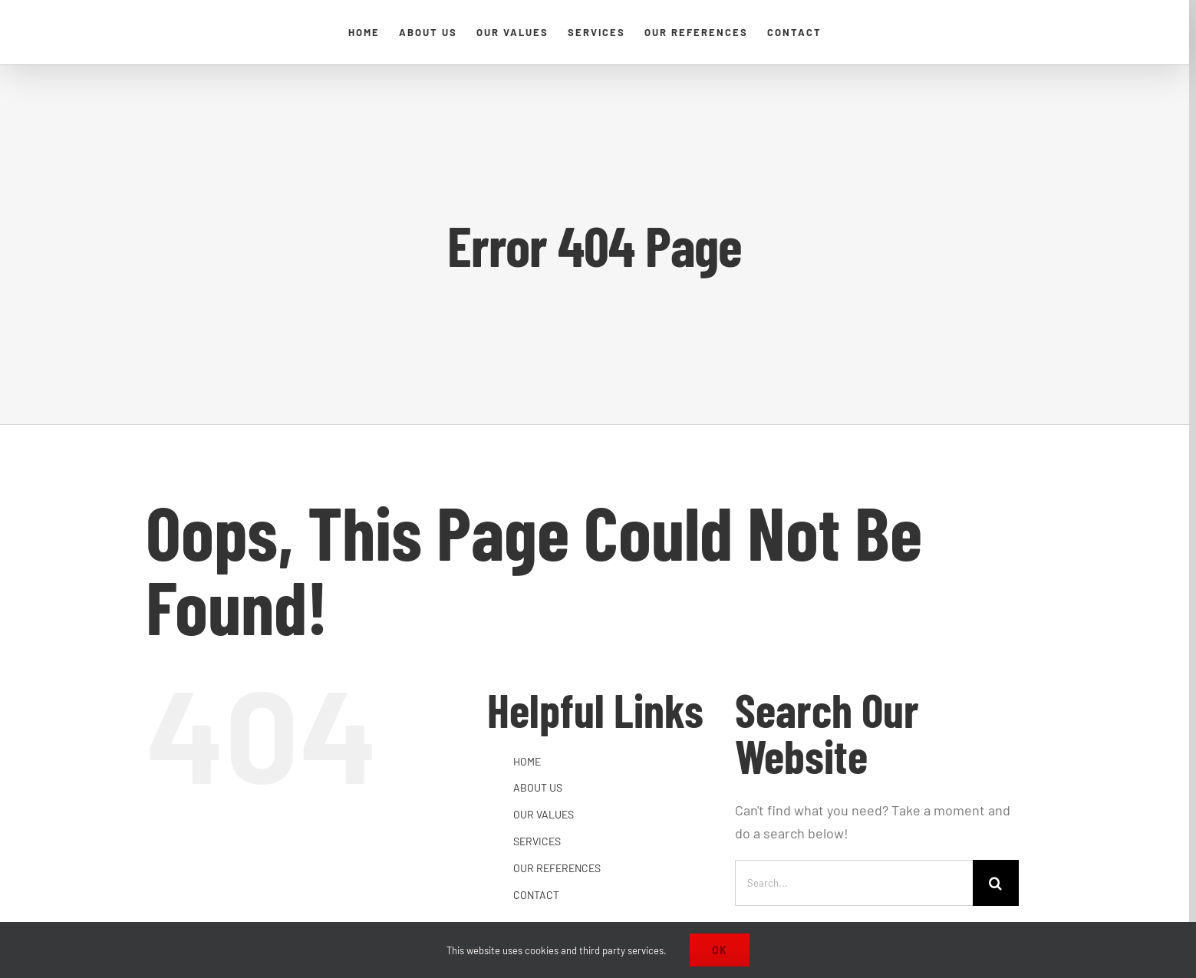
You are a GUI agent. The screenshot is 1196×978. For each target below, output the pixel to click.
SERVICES (537, 841)
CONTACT (536, 894)
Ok (719, 950)
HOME (527, 761)
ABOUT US (537, 787)
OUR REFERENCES (557, 867)
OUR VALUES (543, 814)
